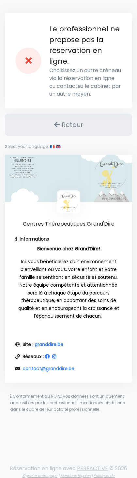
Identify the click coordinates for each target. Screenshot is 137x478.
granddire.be (49, 344)
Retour (68, 124)
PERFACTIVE (92, 468)
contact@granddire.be (48, 368)
